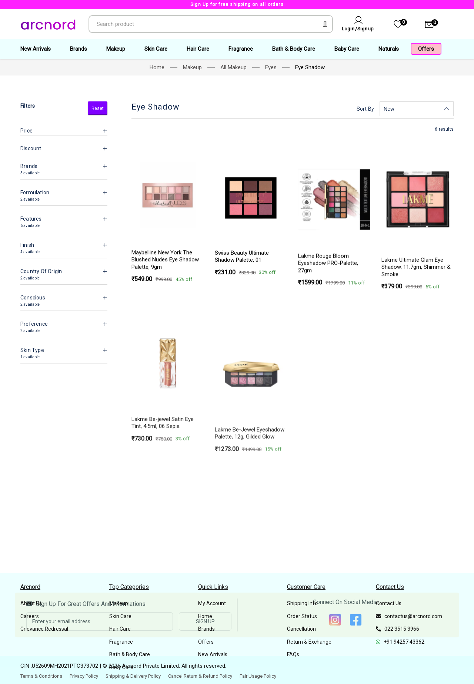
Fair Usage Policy (258, 676)
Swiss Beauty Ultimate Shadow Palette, (242, 299)
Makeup (115, 49)
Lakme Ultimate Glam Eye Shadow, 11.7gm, (416, 359)
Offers (426, 49)
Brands (78, 49)
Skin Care (155, 49)
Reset (97, 108)
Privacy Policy (84, 676)
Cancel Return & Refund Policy (200, 676)
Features (31, 219)
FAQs (293, 654)
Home (157, 67)
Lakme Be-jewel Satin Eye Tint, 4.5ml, (162, 531)
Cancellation (301, 629)
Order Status (302, 616)
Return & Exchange (309, 642)
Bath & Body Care (293, 49)
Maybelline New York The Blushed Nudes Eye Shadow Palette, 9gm (165, 287)
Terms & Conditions (41, 676)
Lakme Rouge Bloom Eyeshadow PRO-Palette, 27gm (328, 333)
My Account (212, 603)
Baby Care (346, 49)
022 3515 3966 (397, 629)
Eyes (271, 67)
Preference (34, 324)
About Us (31, 603)
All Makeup (233, 67)
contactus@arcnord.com (409, 616)
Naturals (388, 49)
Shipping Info (302, 603)
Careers (29, 616)
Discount (30, 148)
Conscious (32, 298)
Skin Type (32, 350)
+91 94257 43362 (400, 642)
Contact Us (388, 603)
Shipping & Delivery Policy (133, 676)
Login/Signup (358, 28)
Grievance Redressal (44, 629)
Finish (27, 245)
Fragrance (240, 49)
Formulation (34, 192)
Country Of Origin (41, 271)
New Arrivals (35, 49)
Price (26, 131)
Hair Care (198, 49)
